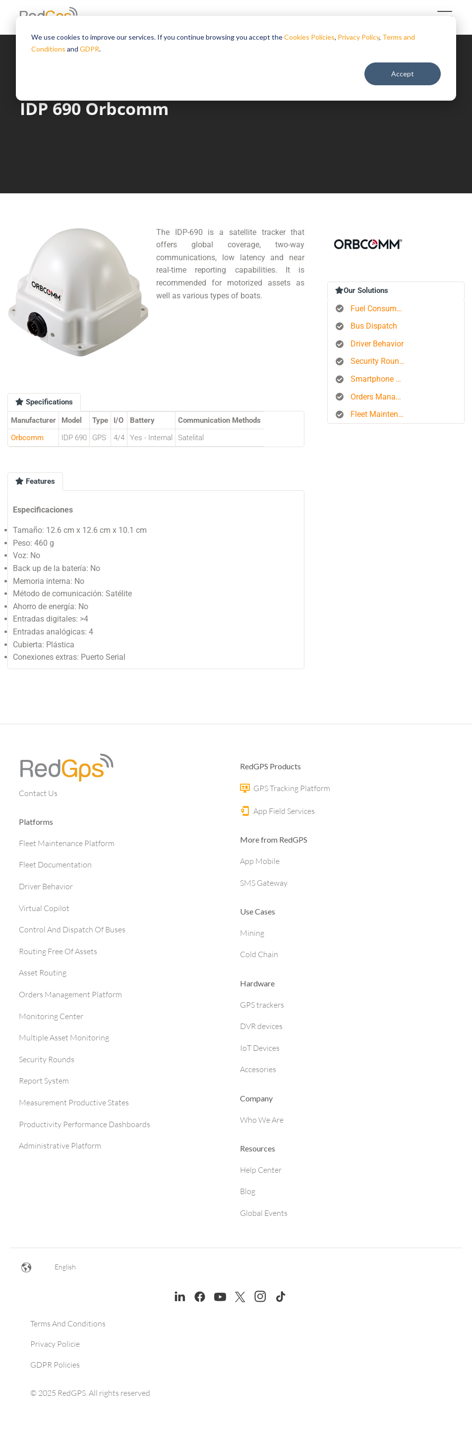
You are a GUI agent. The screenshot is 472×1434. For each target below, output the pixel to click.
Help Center (261, 1170)
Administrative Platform (60, 1145)
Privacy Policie (55, 1344)
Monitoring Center (51, 1016)
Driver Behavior (46, 886)
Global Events (264, 1213)
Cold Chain (259, 954)
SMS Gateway (264, 883)
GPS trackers (262, 1005)
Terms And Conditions (68, 1323)
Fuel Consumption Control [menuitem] (382, 308)
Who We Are (262, 1120)
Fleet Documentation (55, 864)
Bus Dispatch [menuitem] (374, 326)
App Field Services (277, 811)
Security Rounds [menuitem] (379, 361)
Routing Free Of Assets (58, 951)
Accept (402, 73)
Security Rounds (46, 1059)
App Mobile (260, 861)
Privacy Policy (358, 37)
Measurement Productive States (74, 1102)
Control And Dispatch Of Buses (72, 929)
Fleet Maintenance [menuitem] (382, 414)
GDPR (89, 49)
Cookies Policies (309, 37)
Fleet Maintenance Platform (67, 843)
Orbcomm (27, 437)
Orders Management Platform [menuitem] (382, 397)
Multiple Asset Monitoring (64, 1037)
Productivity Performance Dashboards (84, 1124)
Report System (44, 1081)
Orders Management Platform (70, 994)
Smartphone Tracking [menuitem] (382, 379)
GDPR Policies (55, 1365)
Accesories (258, 1069)
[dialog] (236, 58)
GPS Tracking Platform (285, 788)
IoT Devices (260, 1048)
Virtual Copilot (44, 908)
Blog (247, 1191)
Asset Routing (42, 972)
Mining (252, 933)
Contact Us (38, 793)
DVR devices (261, 1026)
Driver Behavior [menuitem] (377, 343)
